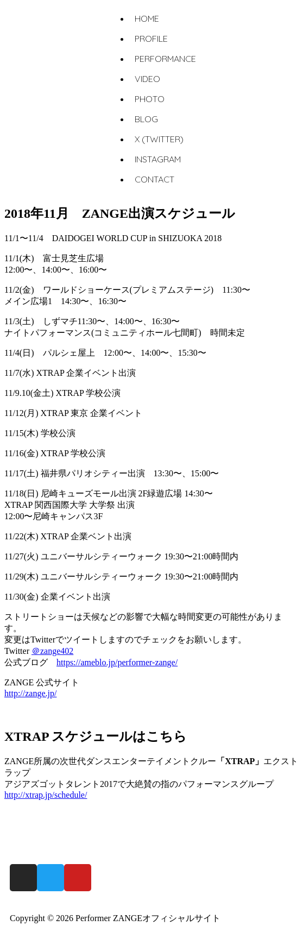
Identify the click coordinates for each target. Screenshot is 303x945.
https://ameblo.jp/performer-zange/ (117, 662)
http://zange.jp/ (30, 693)
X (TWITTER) (159, 139)
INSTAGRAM (158, 159)
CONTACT (154, 179)
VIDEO (147, 78)
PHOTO (150, 98)
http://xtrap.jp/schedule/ (45, 794)
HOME (147, 18)
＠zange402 (52, 651)
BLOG (146, 119)
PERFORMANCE (165, 58)
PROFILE (151, 38)
